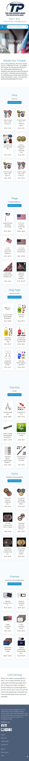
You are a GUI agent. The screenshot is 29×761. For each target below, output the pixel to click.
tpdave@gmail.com (20, 21)
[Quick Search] (16, 27)
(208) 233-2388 (8, 21)
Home (3, 734)
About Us (4, 738)
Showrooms (4, 752)
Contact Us (4, 744)
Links (2, 755)
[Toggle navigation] (2, 27)
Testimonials (5, 741)
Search (3, 749)
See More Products (14, 102)
